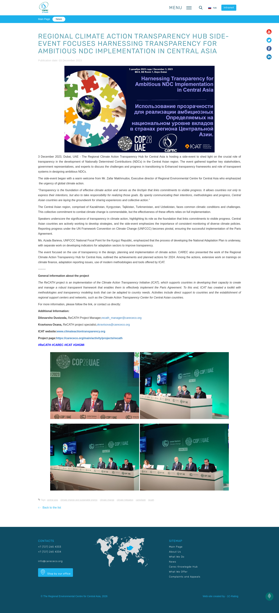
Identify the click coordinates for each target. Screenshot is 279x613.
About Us (175, 551)
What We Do (176, 556)
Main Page (44, 19)
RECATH (151, 500)
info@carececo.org (50, 561)
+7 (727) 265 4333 (49, 546)
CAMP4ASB (141, 500)
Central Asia (52, 500)
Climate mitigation (125, 500)
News (59, 19)
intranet (229, 7)
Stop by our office (55, 572)
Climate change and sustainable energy (78, 500)
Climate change (107, 500)
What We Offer (178, 571)
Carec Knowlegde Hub (183, 566)
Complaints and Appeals (184, 576)
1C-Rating (232, 596)
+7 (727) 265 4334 (49, 551)
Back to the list (49, 507)
